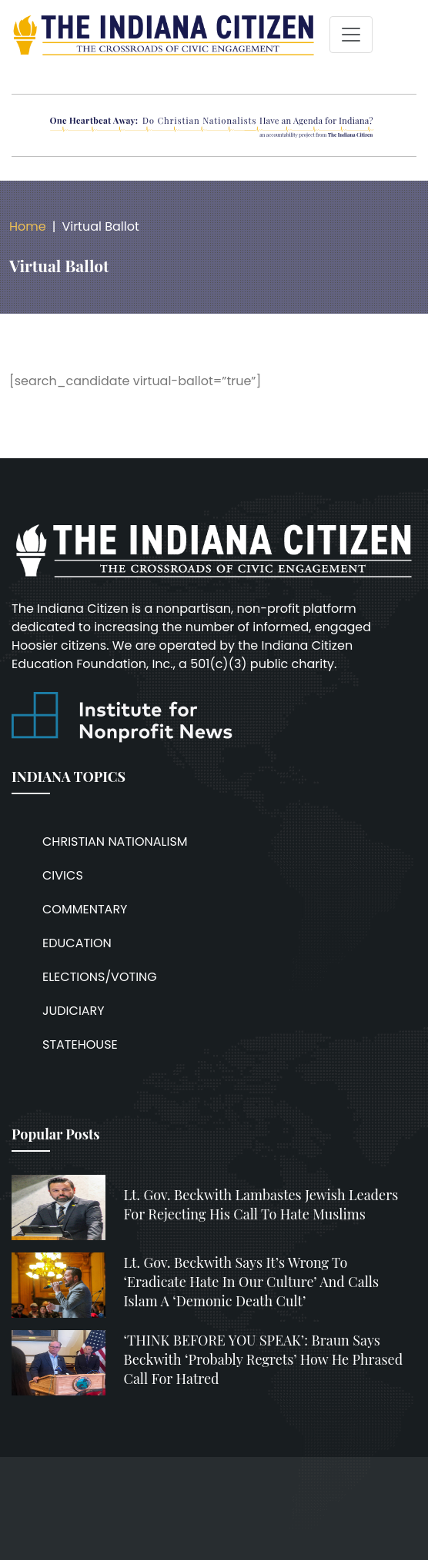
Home (27, 226)
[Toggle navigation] (351, 34)
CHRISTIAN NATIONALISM (115, 841)
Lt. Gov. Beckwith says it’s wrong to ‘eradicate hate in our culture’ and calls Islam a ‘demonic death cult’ (252, 1281)
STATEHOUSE (80, 1044)
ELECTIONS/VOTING (99, 977)
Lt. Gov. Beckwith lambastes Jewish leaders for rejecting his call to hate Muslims (261, 1204)
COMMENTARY (84, 909)
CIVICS (62, 875)
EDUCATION (77, 943)
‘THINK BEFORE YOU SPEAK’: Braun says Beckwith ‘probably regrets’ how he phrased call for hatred (263, 1359)
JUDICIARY (73, 1010)
